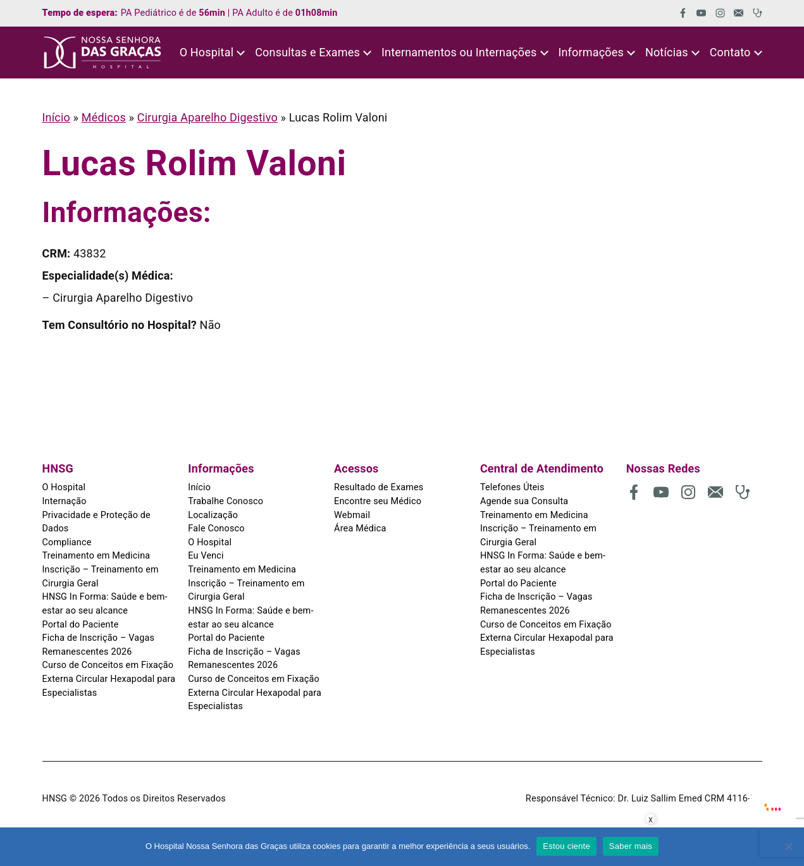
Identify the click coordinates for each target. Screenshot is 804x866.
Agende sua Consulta (524, 501)
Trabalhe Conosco (225, 501)
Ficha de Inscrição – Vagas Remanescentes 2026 (98, 645)
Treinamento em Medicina (96, 555)
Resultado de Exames (378, 487)
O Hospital (64, 487)
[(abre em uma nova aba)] (678, 13)
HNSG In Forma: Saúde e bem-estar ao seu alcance (105, 603)
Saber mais (630, 846)
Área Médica (360, 528)
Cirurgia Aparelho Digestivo (207, 117)
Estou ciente (566, 846)
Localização (213, 515)
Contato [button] (730, 52)
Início (56, 117)
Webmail (352, 515)
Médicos (104, 117)
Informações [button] (591, 52)
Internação (64, 501)
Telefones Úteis (512, 487)
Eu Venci (205, 555)
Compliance (67, 542)
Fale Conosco (216, 528)
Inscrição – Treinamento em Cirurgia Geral (100, 576)
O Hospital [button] (207, 52)
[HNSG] (102, 52)
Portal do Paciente (80, 624)
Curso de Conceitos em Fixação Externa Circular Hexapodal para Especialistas (109, 679)
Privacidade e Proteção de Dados (96, 522)
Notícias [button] (666, 52)
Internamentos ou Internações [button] (458, 52)
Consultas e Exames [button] (307, 52)
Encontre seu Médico (377, 501)
